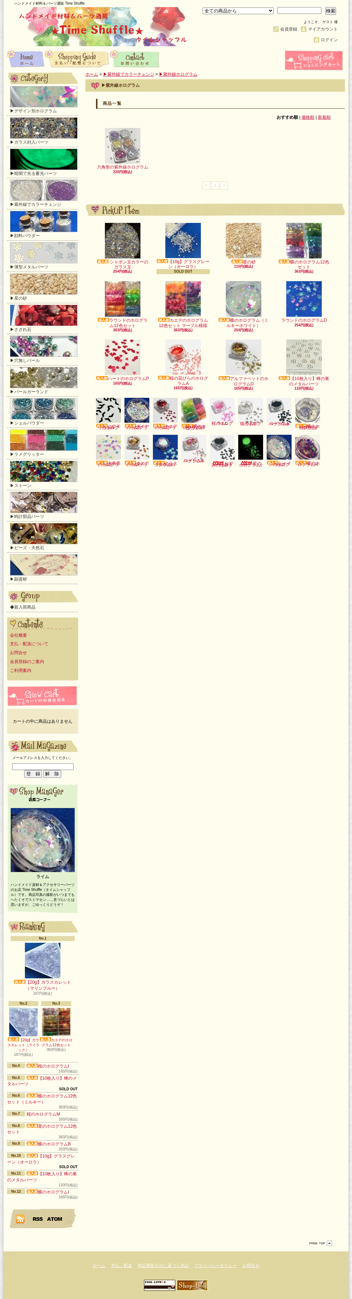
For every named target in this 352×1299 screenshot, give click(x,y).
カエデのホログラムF (136, 451)
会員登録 (288, 29)
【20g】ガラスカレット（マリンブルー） (42, 967)
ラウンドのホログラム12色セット (123, 304)
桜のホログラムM (43, 1114)
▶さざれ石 (44, 318)
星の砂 (243, 243)
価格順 (308, 117)
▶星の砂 (44, 287)
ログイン (329, 39)
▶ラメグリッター (44, 443)
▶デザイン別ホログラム (44, 99)
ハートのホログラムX (193, 449)
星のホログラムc (250, 451)
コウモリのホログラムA (108, 414)
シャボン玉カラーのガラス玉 (122, 246)
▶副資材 (44, 568)
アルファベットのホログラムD (243, 363)
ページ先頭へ (320, 1243)
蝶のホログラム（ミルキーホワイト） (243, 304)
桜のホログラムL (222, 412)
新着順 (324, 117)
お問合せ (135, 59)
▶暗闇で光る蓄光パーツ (44, 162)
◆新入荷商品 (23, 607)
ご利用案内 (20, 670)
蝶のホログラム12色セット (304, 246)
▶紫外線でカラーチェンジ (44, 193)
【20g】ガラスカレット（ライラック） (23, 1030)
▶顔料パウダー (44, 224)
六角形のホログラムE (108, 451)
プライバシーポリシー (215, 1265)
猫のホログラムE (250, 412)
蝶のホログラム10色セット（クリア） (193, 414)
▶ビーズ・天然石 (44, 536)
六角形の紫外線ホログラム (122, 149)
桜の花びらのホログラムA (183, 363)
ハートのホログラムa (279, 412)
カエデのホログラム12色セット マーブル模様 (183, 304)
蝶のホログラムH (307, 451)
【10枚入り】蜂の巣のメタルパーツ (304, 363)
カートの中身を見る (42, 696)
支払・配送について (77, 59)
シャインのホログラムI (279, 451)
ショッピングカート (314, 60)
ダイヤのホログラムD (136, 414)
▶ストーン (44, 474)
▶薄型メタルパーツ (44, 255)
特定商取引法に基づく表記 (163, 1265)
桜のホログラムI (48, 1066)
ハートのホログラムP (122, 360)
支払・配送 (121, 1265)
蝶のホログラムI (48, 1192)
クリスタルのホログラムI (165, 451)
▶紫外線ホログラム (178, 74)
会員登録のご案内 (27, 661)
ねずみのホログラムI (222, 451)
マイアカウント (323, 29)
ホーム (26, 59)
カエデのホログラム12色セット (56, 1027)
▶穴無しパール (44, 349)
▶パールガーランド (44, 380)
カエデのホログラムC (165, 414)
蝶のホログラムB (49, 1144)
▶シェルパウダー (44, 412)
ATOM (55, 1218)
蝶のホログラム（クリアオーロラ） (307, 414)
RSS (38, 1218)
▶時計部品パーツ (44, 505)
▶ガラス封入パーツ (44, 131)
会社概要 (18, 635)
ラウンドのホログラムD (304, 302)
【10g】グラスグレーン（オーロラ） (183, 246)
